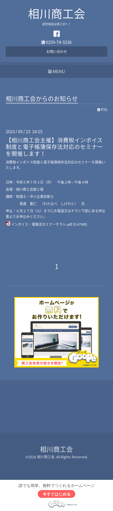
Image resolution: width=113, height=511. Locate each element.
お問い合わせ (56, 51)
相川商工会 (56, 13)
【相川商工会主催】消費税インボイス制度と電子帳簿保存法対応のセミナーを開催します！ (54, 147)
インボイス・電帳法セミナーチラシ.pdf (41, 224)
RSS (102, 109)
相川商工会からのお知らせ (42, 99)
